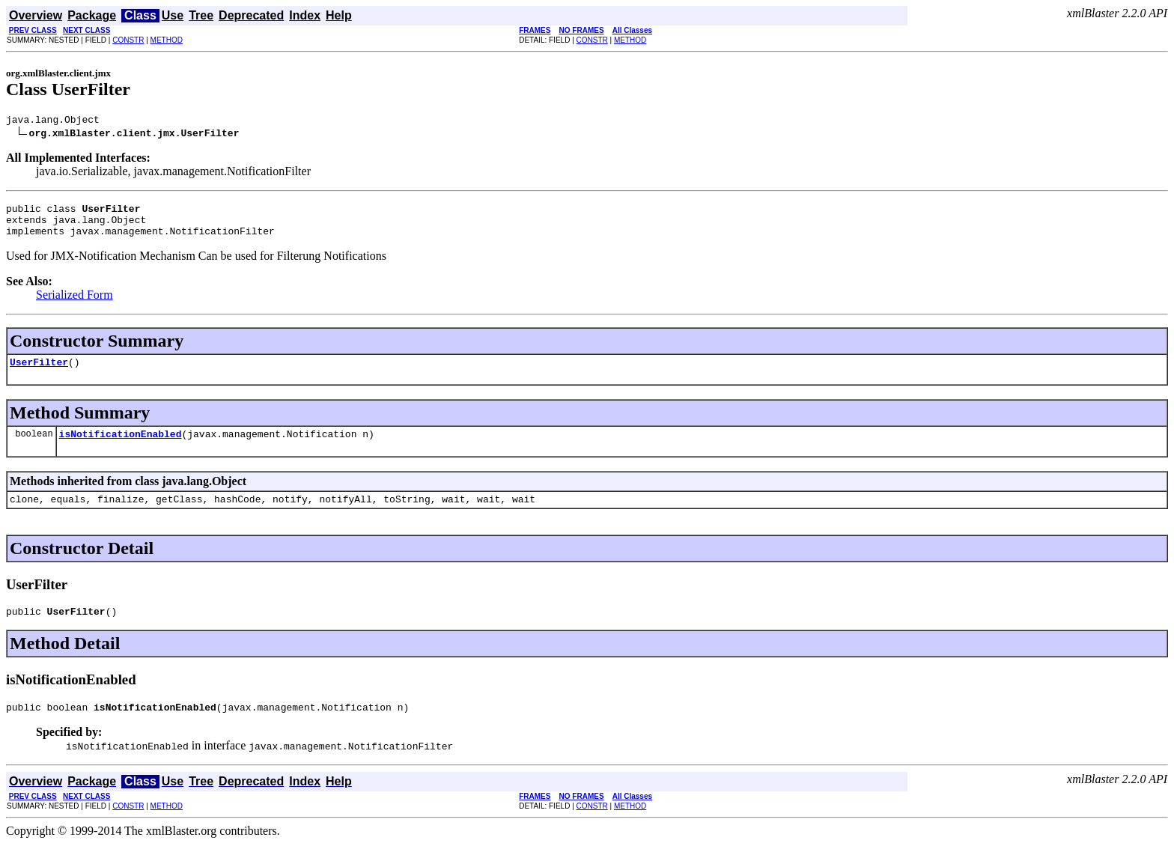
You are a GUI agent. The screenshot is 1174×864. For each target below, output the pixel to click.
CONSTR (128, 40)
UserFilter (39, 373)
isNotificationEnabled (120, 447)
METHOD (166, 40)
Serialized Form (74, 303)
